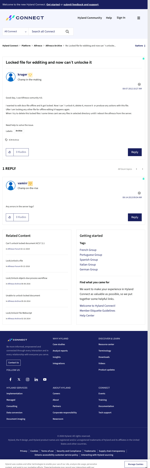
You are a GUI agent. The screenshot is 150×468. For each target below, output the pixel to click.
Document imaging (15, 419)
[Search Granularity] (15, 31)
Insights (57, 357)
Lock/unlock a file (14, 260)
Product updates (107, 369)
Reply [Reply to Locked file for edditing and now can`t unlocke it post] (134, 152)
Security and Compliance (69, 451)
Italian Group (88, 265)
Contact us (13, 362)
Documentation (106, 406)
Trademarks (90, 451)
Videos (102, 363)
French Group (88, 250)
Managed (10, 400)
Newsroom (58, 419)
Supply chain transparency (112, 451)
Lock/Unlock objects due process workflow (26, 278)
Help (109, 18)
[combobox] (51, 31)
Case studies (59, 344)
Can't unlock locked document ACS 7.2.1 (25, 243)
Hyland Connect (10, 45)
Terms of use (47, 451)
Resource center (106, 344)
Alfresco (38, 45)
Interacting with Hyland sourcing (97, 455)
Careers (56, 393)
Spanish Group (89, 260)
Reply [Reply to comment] (134, 217)
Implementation (14, 393)
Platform (26, 45)
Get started (53, 4)
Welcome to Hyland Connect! (97, 306)
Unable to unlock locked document (23, 295)
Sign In (121, 18)
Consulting (11, 406)
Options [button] (139, 45)
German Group (89, 269)
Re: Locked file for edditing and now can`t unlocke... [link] (90, 45)
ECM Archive (14, 140)
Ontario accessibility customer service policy (56, 455)
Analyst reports (60, 350)
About (56, 400)
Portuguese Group (91, 255)
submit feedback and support (80, 4)
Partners (57, 406)
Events (102, 393)
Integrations (59, 363)
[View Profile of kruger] (22, 74)
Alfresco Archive (54, 45)
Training (103, 400)
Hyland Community (90, 18)
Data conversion (14, 412)
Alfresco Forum (14, 249)
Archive (19, 130)
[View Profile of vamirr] (22, 183)
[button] (10, 152)
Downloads (104, 357)
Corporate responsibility (65, 412)
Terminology (105, 350)
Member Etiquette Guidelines (97, 311)
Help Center (87, 316)
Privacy (23, 451)
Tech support (105, 412)
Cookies (34, 451)
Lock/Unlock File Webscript (19, 313)
